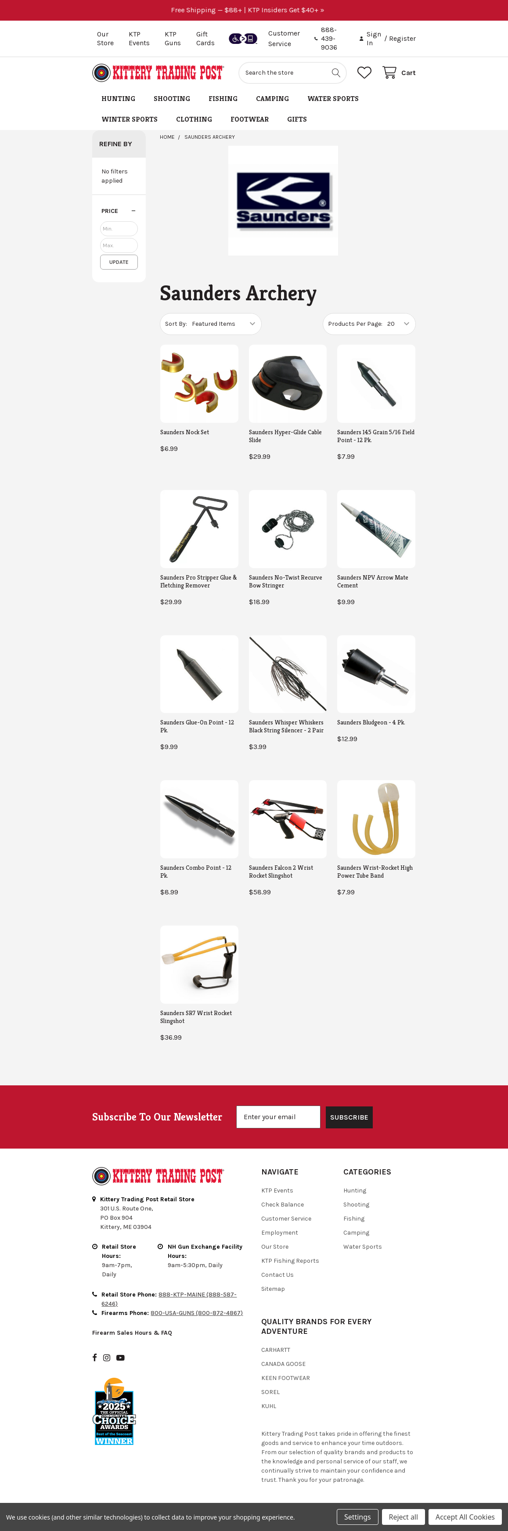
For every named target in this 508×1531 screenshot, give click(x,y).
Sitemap (273, 1289)
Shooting (172, 98)
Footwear (250, 119)
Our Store (105, 38)
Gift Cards (205, 38)
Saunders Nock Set (184, 432)
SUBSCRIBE (349, 1117)
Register (402, 38)
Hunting (118, 98)
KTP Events (139, 38)
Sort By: (176, 324)
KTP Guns (173, 38)
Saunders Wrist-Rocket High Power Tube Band (375, 871)
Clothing (194, 119)
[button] (119, 211)
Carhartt (275, 1350)
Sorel (270, 1392)
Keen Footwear (285, 1378)
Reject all (403, 1517)
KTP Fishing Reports (290, 1260)
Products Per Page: (355, 324)
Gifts (297, 119)
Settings (357, 1517)
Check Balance (282, 1204)
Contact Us (277, 1275)
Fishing (223, 98)
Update (119, 262)
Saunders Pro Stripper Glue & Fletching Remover (198, 581)
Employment (279, 1232)
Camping (272, 98)
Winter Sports (129, 119)
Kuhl (268, 1406)
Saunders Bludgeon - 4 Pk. (371, 722)
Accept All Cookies (465, 1517)
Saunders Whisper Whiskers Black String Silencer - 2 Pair (286, 726)
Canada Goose (283, 1364)
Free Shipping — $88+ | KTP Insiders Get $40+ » (254, 10)
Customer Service (286, 1218)
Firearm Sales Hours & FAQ (132, 1332)
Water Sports (333, 98)
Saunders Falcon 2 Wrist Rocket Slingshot (281, 871)
